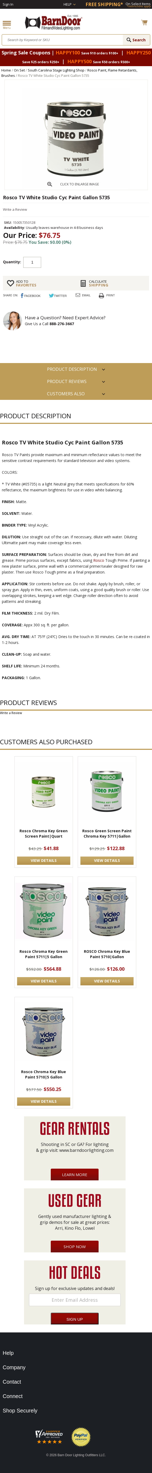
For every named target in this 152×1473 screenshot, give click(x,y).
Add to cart (70, 262)
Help (68, 4)
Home (6, 70)
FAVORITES (44, 283)
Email (86, 295)
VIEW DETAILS (44, 860)
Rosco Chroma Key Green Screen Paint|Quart (44, 833)
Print (110, 295)
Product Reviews (67, 381)
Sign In (8, 4)
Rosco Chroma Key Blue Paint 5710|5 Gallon (43, 1074)
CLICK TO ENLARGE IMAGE (79, 184)
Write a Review (15, 209)
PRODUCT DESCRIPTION (72, 369)
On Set (19, 70)
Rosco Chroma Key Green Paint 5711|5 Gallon (44, 954)
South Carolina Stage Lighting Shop (56, 70)
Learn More (74, 1174)
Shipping (117, 283)
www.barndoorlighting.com (86, 1150)
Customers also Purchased (66, 395)
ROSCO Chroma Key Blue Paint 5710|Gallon (107, 954)
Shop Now (75, 1246)
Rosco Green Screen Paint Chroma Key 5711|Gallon (107, 833)
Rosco (98, 560)
